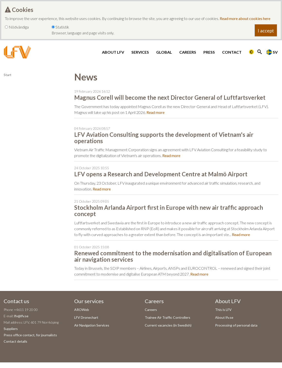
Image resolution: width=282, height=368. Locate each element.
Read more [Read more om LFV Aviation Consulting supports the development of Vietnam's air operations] (171, 155)
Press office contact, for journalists (30, 335)
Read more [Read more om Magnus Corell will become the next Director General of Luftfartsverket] (155, 112)
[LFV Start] (17, 52)
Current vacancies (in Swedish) (168, 325)
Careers (187, 52)
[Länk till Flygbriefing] (251, 52)
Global (164, 52)
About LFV (113, 52)
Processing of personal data (236, 325)
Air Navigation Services (91, 325)
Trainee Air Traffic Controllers (167, 317)
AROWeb (81, 310)
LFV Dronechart (86, 317)
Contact (232, 52)
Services (140, 52)
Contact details (15, 341)
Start (7, 75)
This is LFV (223, 310)
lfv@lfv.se (21, 316)
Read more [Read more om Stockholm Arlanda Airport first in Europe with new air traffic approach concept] (241, 234)
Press (209, 52)
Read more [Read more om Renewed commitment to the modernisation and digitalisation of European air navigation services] (199, 274)
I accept (266, 30)
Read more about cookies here (245, 18)
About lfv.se (224, 317)
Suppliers (11, 329)
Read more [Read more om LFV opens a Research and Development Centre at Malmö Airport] (102, 189)
